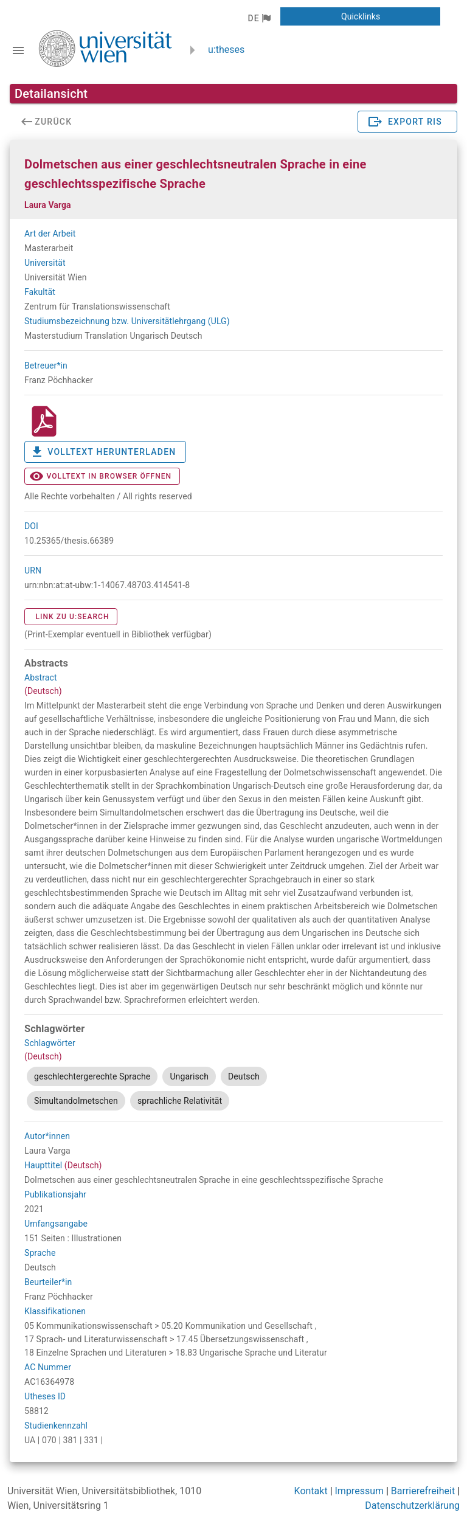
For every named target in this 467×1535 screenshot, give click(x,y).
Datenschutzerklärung (412, 1505)
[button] (258, 18)
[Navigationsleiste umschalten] (18, 50)
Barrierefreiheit (423, 1491)
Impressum (359, 1491)
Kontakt (311, 1491)
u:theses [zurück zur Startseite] (226, 49)
